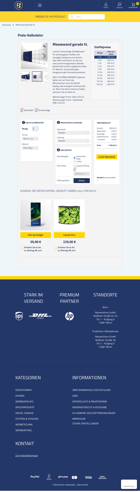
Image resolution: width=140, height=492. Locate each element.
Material (26, 144)
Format (25, 135)
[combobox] (86, 16)
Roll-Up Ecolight (36, 235)
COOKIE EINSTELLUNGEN (85, 424)
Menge (26, 129)
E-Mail (78, 162)
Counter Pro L (70, 235)
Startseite (6, 24)
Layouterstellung (82, 166)
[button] (44, 49)
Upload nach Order (81, 158)
